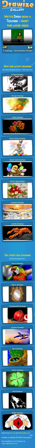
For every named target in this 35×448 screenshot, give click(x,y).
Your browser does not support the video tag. (17, 37)
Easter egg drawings (17, 181)
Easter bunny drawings (17, 138)
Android (12, 437)
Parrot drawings (17, 263)
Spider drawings (17, 413)
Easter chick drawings (17, 160)
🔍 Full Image (8, 51)
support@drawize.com (9, 443)
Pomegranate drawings (17, 306)
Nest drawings (17, 349)
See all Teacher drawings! (23, 51)
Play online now (24, 433)
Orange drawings (17, 96)
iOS (17, 437)
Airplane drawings (17, 203)
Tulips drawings (17, 117)
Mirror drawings (17, 285)
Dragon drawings (17, 75)
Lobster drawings (17, 224)
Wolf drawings (18, 391)
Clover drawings (17, 370)
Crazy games (26, 437)
